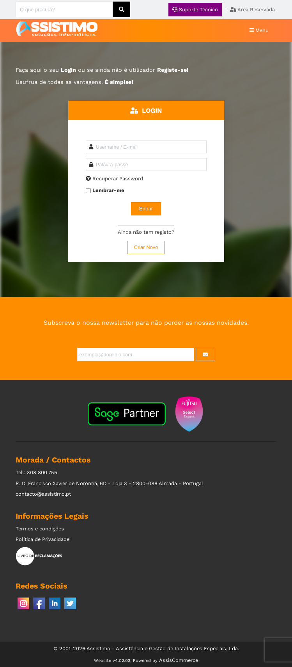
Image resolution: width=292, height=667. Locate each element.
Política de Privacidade (42, 539)
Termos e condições (40, 529)
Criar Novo (146, 247)
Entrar (146, 209)
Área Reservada (252, 9)
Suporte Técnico (195, 9)
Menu (259, 30)
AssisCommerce (178, 660)
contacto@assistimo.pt (43, 494)
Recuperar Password (117, 178)
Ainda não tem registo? (146, 232)
